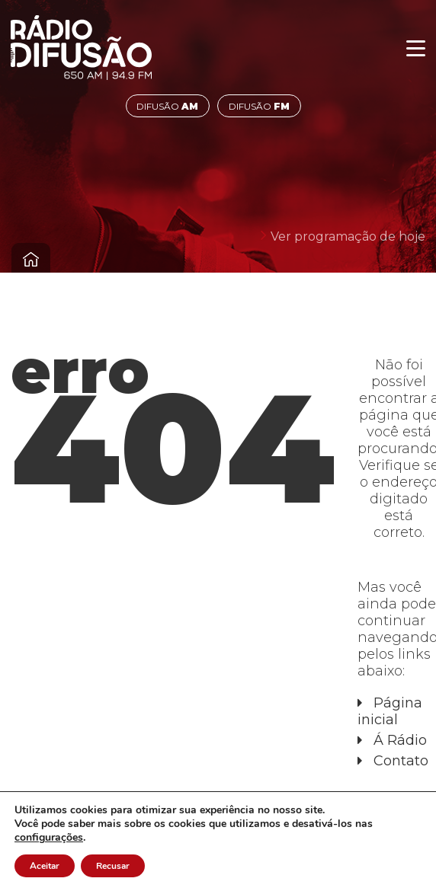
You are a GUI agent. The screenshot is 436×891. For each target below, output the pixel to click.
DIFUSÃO (167, 106)
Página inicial (389, 711)
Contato (400, 760)
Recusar (113, 866)
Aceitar (44, 866)
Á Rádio (400, 740)
